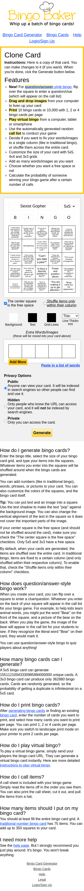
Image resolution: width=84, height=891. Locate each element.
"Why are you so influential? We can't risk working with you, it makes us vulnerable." (28, 285)
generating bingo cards (27, 711)
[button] (13, 317)
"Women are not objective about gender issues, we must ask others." (55, 232)
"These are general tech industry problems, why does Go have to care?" (55, 259)
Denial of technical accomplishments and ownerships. (15, 285)
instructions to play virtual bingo (25, 765)
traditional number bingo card (23, 824)
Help (77, 35)
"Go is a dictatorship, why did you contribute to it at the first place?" (42, 285)
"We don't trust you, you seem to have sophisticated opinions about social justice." (15, 272)
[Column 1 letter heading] (15, 217)
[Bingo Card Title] (33, 206)
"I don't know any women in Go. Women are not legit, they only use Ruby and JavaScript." (15, 232)
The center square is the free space (22, 303)
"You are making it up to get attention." (55, 285)
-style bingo (48, 87)
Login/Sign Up (42, 41)
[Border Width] (70, 316)
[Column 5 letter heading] (68, 217)
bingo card (8, 715)
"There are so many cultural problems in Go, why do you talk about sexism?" (68, 245)
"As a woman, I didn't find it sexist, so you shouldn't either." (55, 245)
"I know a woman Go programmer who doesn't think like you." (68, 232)
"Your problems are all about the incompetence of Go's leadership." (68, 272)
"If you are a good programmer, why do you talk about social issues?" (42, 232)
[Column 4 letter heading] (55, 217)
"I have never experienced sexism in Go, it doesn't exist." (15, 259)
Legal (42, 879)
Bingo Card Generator (22, 35)
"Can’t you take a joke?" (42, 259)
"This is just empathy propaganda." (68, 259)
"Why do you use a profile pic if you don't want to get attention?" (15, 245)
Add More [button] (18, 362)
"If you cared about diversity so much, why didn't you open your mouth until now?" (28, 259)
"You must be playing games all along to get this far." (28, 272)
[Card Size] (68, 206)
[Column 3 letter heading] (41, 217)
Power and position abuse (55, 272)
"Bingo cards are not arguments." (68, 285)
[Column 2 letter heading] (28, 217)
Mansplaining (28, 245)
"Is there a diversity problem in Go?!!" (42, 272)
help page (21, 845)
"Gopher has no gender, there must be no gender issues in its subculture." (28, 232)
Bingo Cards (58, 35)
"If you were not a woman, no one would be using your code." (42, 245)
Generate (42, 433)
